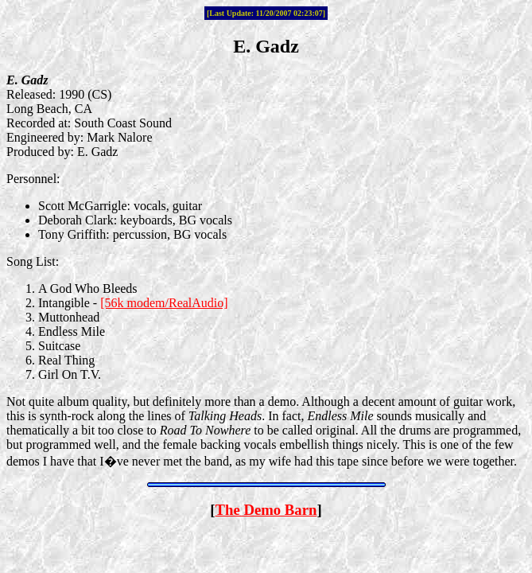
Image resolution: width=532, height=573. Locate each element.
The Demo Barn (266, 509)
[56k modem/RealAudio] (163, 303)
